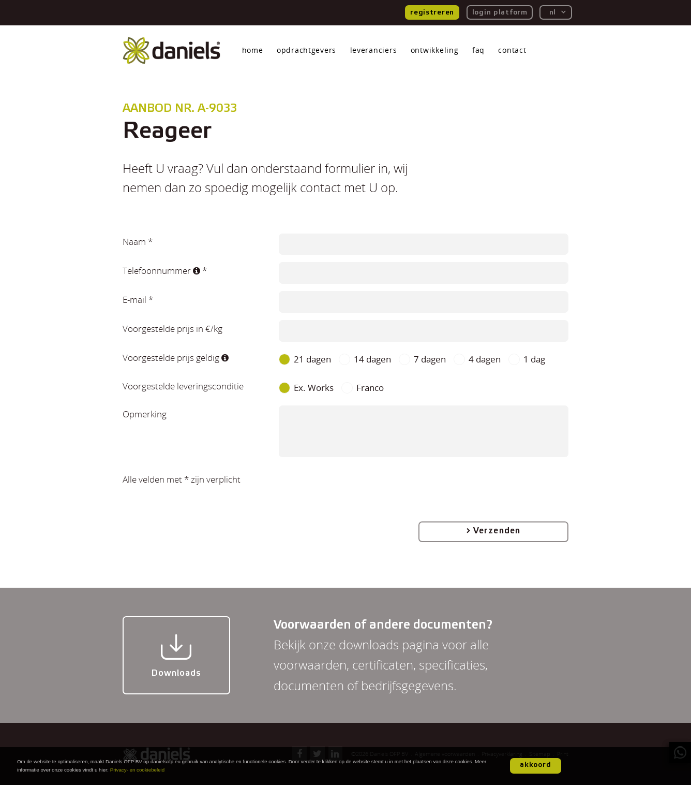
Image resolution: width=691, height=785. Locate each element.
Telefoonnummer (161, 270)
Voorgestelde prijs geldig (176, 357)
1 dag (534, 359)
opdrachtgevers (306, 50)
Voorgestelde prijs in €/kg (172, 328)
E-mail (134, 299)
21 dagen (312, 359)
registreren (432, 12)
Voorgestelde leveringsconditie (183, 385)
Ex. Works (314, 388)
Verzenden (496, 531)
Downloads (176, 655)
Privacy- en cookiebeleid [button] (137, 770)
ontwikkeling (435, 50)
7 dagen (430, 359)
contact (512, 50)
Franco (370, 388)
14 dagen (372, 359)
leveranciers (373, 50)
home (252, 50)
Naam (134, 241)
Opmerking (145, 413)
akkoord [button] (535, 765)
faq (478, 50)
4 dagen (485, 359)
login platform (500, 12)
